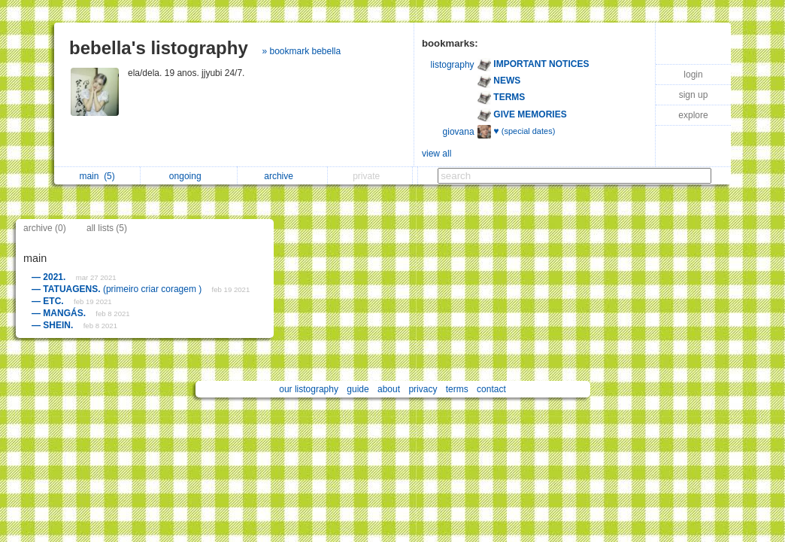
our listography (308, 389)
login (692, 74)
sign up (693, 95)
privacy (422, 389)
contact (491, 389)
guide (357, 389)
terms (457, 389)
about (388, 389)
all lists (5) (106, 228)
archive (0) (44, 228)
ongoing (189, 176)
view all (436, 153)
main (96, 176)
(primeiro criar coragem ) (118, 289)
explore (693, 115)
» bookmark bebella (301, 51)
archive (282, 176)
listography (452, 64)
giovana (458, 131)
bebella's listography (158, 48)
